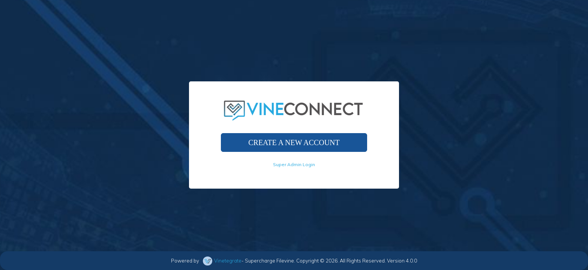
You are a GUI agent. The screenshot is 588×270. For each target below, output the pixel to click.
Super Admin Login (294, 164)
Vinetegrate (228, 261)
